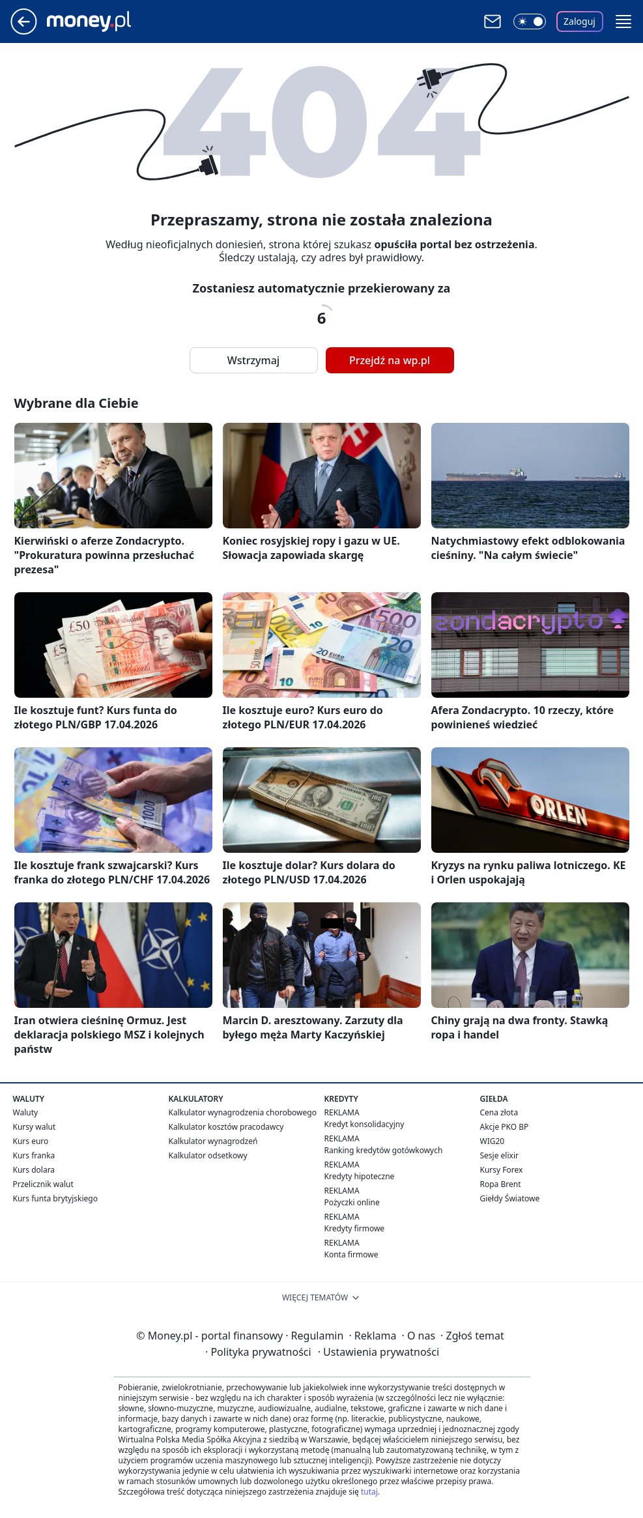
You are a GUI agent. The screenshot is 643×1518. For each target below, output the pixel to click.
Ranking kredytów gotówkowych (383, 1150)
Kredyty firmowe (354, 1228)
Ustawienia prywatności (378, 1352)
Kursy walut (34, 1126)
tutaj (369, 1491)
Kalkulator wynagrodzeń (213, 1141)
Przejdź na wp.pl (389, 360)
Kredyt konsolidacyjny (364, 1124)
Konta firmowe (351, 1254)
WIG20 (492, 1141)
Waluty (25, 1112)
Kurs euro (31, 1141)
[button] (623, 21)
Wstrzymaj (253, 360)
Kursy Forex (501, 1169)
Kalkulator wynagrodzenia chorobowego (243, 1112)
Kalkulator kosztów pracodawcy (226, 1126)
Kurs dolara (34, 1169)
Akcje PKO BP (504, 1126)
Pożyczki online (352, 1202)
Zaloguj (579, 21)
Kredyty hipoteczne (359, 1176)
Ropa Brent (500, 1184)
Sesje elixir (499, 1155)
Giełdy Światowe (510, 1198)
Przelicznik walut (43, 1184)
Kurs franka (34, 1155)
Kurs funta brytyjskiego (55, 1198)
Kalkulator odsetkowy (208, 1155)
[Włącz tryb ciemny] (529, 21)
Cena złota (499, 1112)
